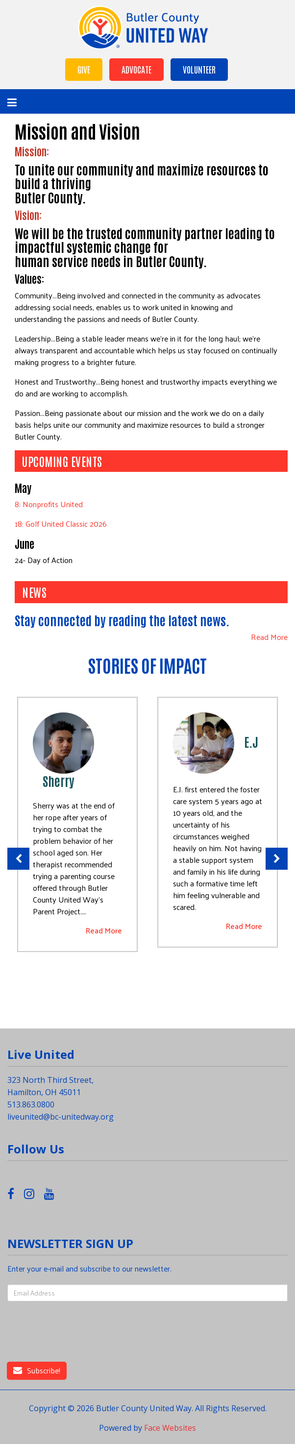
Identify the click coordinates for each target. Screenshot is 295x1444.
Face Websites (170, 1427)
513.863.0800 (30, 1104)
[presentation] (96, 1332)
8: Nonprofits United (49, 504)
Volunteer (199, 69)
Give (83, 69)
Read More (269, 637)
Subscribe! (36, 1370)
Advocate (136, 69)
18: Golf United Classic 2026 (61, 523)
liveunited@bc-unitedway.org (60, 1116)
